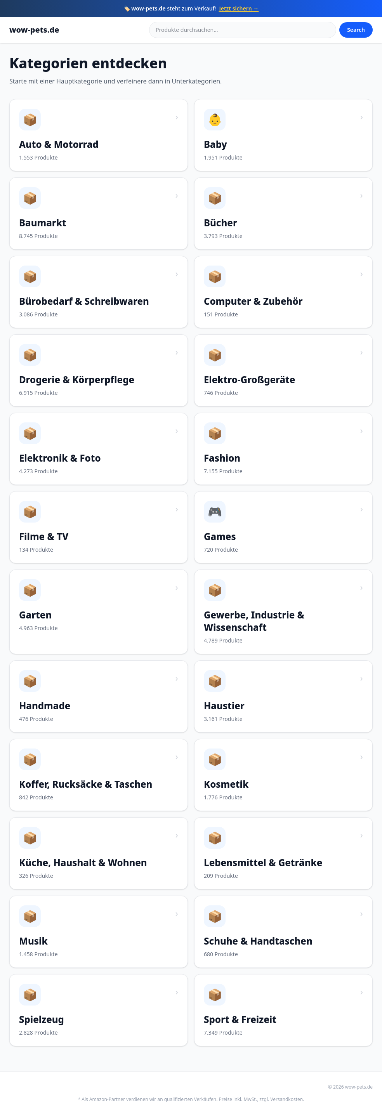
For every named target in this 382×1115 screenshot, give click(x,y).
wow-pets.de (34, 29)
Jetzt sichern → (239, 8)
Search (356, 29)
